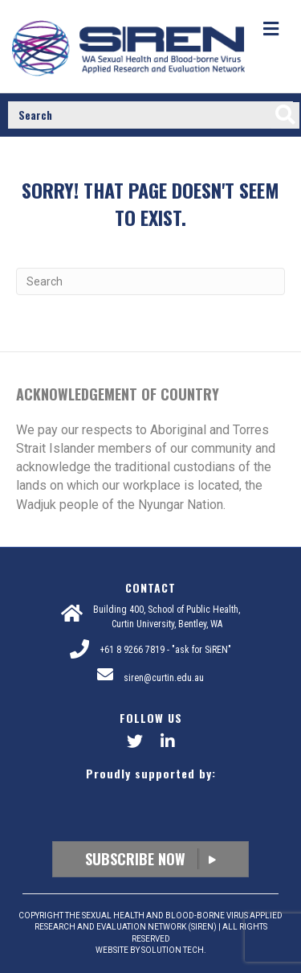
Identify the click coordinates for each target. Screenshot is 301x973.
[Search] (150, 281)
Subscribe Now (150, 858)
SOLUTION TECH (172, 950)
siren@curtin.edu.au (164, 678)
